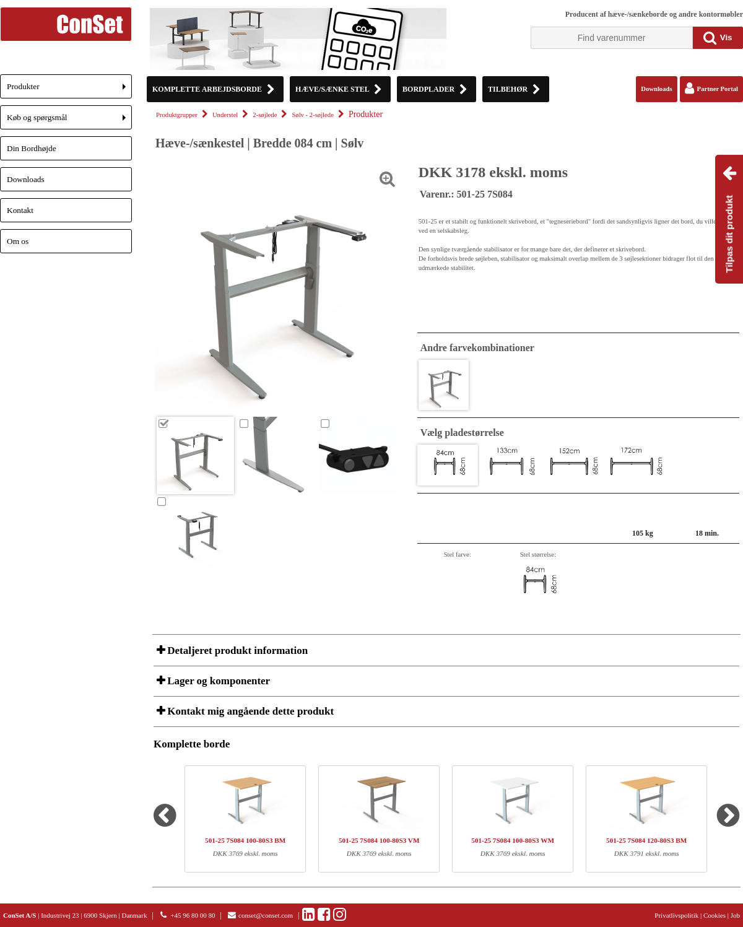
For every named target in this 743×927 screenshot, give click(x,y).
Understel (225, 114)
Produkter (69, 90)
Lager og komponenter (217, 681)
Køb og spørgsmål (69, 121)
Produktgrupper (177, 114)
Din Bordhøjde (31, 148)
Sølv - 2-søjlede (312, 114)
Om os (17, 241)
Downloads (26, 179)
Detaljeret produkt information (236, 650)
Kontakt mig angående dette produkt (249, 711)
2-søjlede (265, 114)
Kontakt (20, 210)
